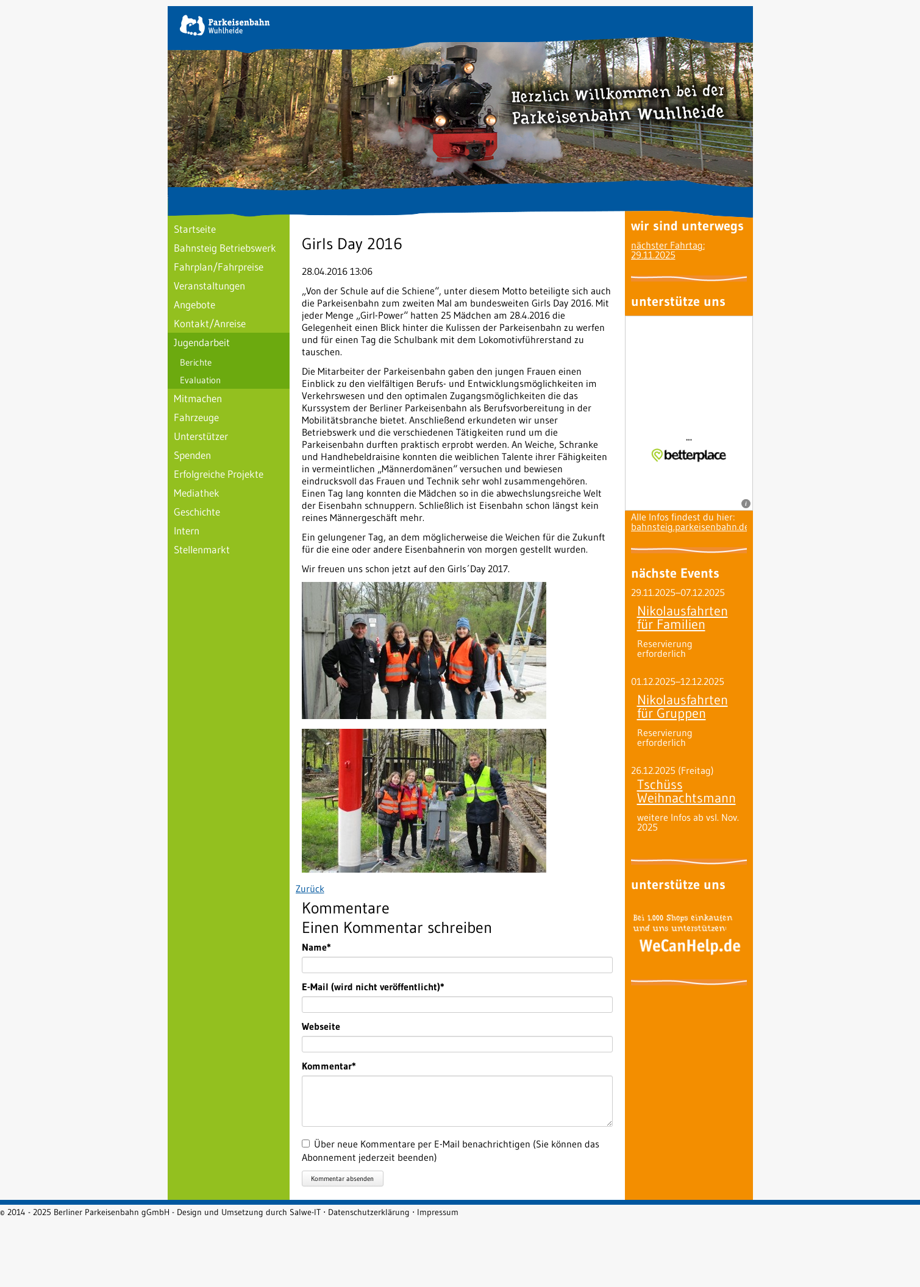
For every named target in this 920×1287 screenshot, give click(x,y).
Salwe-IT (305, 1212)
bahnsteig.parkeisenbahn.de (690, 526)
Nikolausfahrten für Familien (682, 618)
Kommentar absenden (342, 1178)
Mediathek (196, 492)
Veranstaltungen (209, 285)
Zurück (310, 888)
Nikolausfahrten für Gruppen (682, 707)
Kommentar (329, 1066)
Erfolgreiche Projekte (218, 473)
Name (324, 947)
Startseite (195, 228)
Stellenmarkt (202, 549)
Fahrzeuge (196, 417)
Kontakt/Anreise (210, 323)
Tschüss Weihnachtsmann (686, 791)
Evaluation (200, 380)
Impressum (437, 1212)
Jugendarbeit (202, 342)
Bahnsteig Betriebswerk (225, 247)
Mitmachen (198, 398)
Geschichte (197, 511)
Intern (186, 530)
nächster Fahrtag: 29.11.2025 (668, 250)
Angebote (194, 304)
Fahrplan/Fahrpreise (218, 266)
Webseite (321, 1026)
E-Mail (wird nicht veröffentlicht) (373, 986)
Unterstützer (201, 436)
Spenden (192, 454)
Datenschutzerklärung (369, 1212)
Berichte (196, 362)
